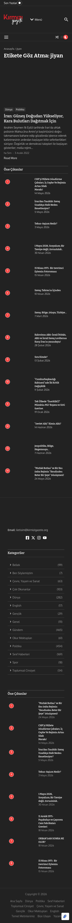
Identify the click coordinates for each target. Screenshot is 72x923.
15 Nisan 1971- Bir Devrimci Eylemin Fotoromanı (48, 864)
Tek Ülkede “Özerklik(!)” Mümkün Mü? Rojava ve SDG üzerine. (50, 405)
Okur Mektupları (37, 911)
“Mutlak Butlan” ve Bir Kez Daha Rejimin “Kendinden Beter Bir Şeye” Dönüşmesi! (49, 471)
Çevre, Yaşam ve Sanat (50, 906)
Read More (10, 158)
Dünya (8, 109)
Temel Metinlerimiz (23, 916)
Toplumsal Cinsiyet (22, 906)
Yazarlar (58, 916)
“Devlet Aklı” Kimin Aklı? (48, 423)
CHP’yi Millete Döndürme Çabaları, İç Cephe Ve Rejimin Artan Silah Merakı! (51, 732)
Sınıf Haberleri (56, 901)
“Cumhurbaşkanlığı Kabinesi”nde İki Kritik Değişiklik (47, 383)
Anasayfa (9, 48)
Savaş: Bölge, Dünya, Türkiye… (51, 312)
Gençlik (20, 911)
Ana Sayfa (16, 901)
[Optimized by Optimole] (65, 916)
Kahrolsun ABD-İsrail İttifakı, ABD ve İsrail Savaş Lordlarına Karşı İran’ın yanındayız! (51, 338)
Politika (20, 109)
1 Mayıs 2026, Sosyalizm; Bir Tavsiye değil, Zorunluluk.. (50, 797)
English (54, 911)
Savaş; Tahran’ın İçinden (48, 290)
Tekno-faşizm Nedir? (46, 223)
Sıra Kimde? (41, 357)
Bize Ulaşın (44, 916)
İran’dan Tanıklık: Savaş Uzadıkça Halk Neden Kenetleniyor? (47, 205)
